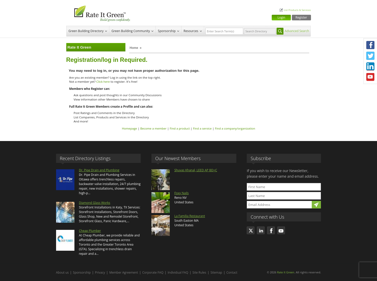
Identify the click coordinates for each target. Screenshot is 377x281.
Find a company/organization (235, 128)
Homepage (129, 128)
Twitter (370, 56)
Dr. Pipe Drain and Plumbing (99, 170)
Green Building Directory (86, 31)
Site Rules (199, 272)
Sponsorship (167, 31)
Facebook (370, 45)
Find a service (202, 128)
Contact (231, 272)
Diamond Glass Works (94, 203)
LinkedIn (370, 66)
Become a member (153, 128)
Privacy (100, 272)
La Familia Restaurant (189, 216)
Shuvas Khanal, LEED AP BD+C (195, 170)
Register (301, 17)
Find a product (180, 128)
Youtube (370, 77)
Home (134, 48)
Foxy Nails (181, 193)
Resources (191, 31)
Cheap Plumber (90, 231)
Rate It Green (285, 272)
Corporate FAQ (152, 272)
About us (62, 272)
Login (281, 17)
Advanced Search (297, 31)
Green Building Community (130, 31)
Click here (103, 81)
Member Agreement (123, 272)
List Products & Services (297, 10)
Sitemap (216, 272)
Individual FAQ (178, 272)
